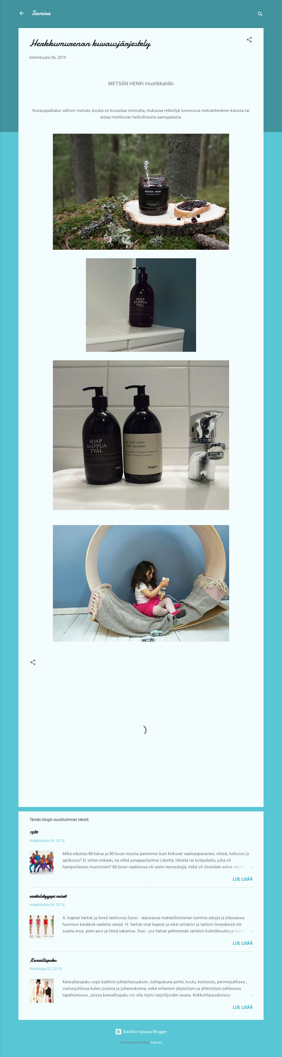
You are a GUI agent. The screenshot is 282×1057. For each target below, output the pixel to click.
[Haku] (260, 15)
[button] (249, 40)
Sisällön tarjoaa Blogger (141, 1031)
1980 (33, 832)
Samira (41, 13)
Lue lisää (243, 879)
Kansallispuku (42, 960)
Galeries (156, 1042)
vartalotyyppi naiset (47, 896)
